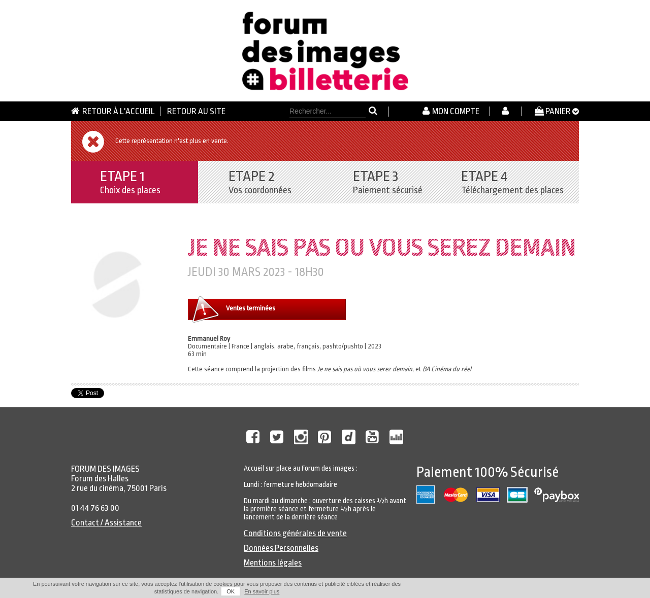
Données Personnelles (281, 548)
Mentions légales (273, 563)
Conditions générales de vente (295, 533)
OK (230, 591)
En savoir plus (261, 591)
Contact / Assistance (106, 522)
